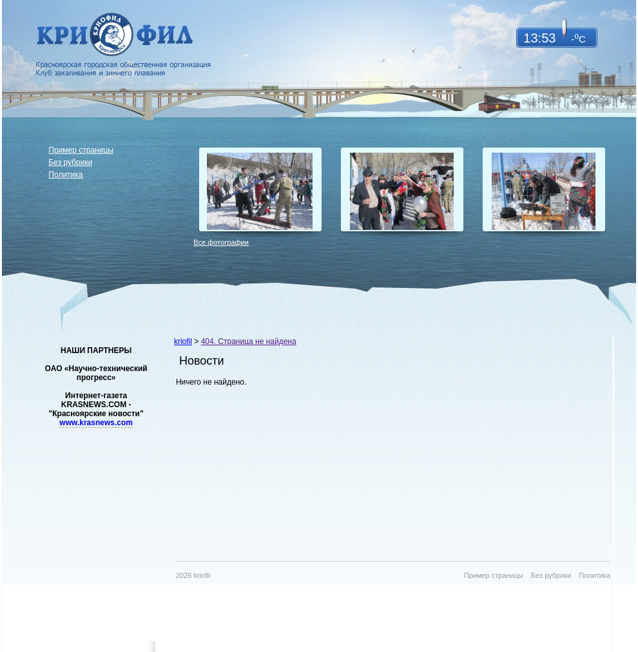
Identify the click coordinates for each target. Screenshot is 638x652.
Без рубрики (70, 162)
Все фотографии (221, 242)
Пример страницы (80, 150)
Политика (65, 174)
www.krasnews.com (96, 422)
